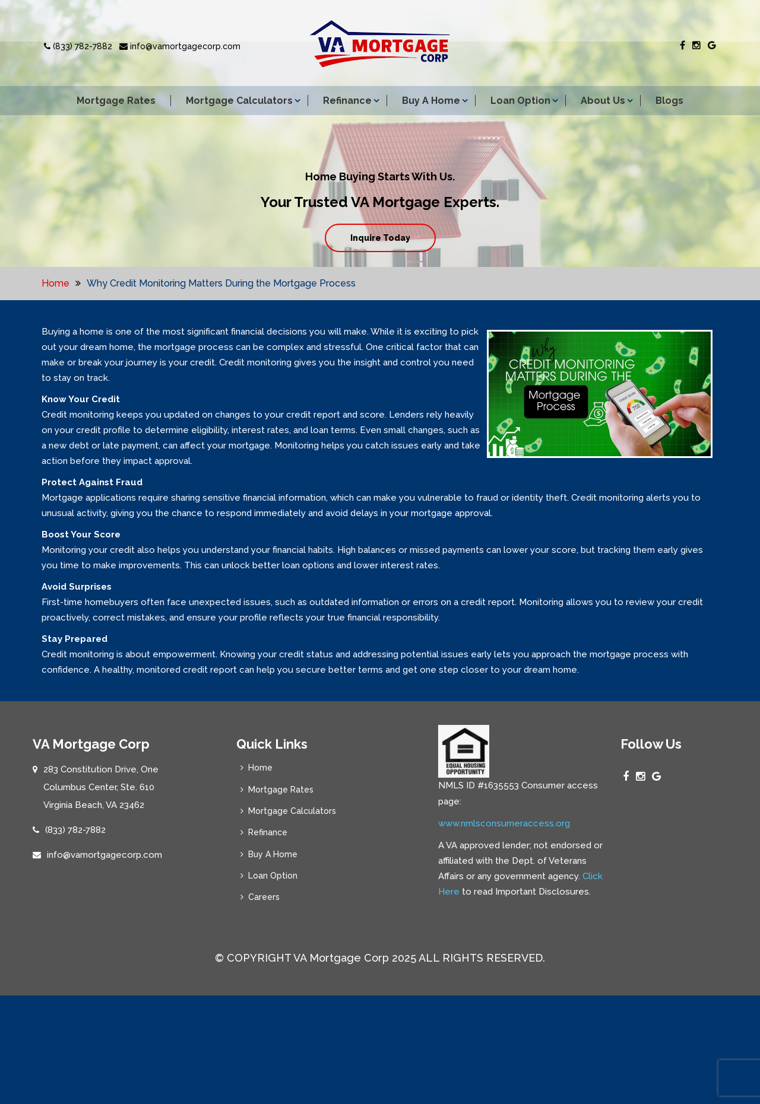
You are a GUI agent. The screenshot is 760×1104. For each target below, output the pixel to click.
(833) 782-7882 (78, 46)
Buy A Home (431, 100)
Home (55, 283)
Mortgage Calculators (239, 100)
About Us (603, 100)
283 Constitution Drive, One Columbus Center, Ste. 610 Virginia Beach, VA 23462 (101, 797)
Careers (261, 913)
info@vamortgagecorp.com (179, 46)
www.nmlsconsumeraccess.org (504, 951)
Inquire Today (380, 238)
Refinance (347, 100)
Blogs (669, 100)
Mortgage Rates (116, 100)
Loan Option (520, 100)
